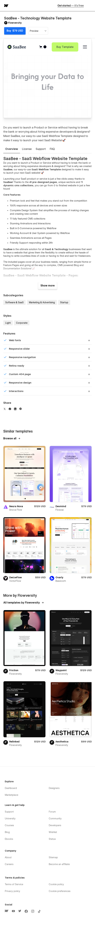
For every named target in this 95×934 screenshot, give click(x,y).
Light (8, 323)
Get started (70, 5)
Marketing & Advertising (42, 302)
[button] (90, 5)
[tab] (11, 149)
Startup (64, 302)
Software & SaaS (14, 302)
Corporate (21, 323)
